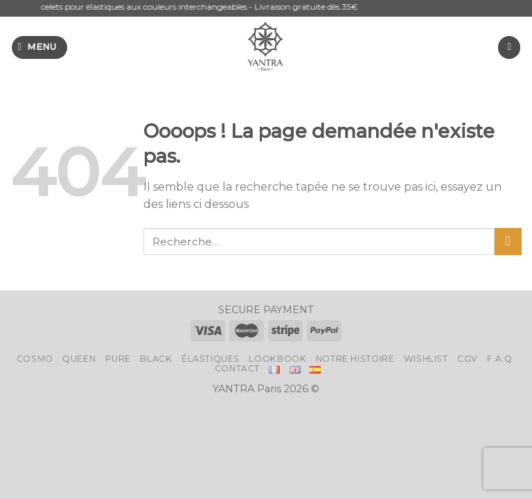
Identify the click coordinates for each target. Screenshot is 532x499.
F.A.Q (499, 358)
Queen (79, 358)
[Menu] (39, 47)
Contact (237, 368)
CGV (467, 358)
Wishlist (426, 358)
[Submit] (508, 241)
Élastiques (210, 358)
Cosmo (35, 358)
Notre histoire (355, 358)
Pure (118, 358)
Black (156, 358)
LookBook (277, 358)
